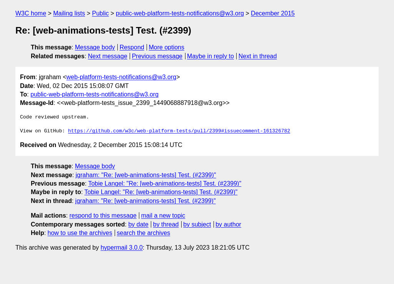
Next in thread (258, 56)
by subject (197, 224)
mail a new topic (163, 215)
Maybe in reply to (210, 56)
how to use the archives (80, 233)
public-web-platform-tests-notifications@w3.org (180, 13)
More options (167, 47)
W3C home (30, 13)
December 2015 (273, 13)
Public (100, 13)
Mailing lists (69, 13)
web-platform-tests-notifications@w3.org (121, 77)
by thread (166, 224)
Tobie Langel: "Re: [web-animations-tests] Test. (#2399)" (164, 183)
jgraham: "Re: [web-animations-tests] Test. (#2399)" (146, 175)
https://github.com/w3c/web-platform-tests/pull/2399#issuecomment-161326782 (179, 131)
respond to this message (102, 215)
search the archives (143, 233)
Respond (132, 47)
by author (228, 224)
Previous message (157, 56)
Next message (107, 56)
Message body (95, 47)
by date (138, 224)
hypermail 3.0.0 (121, 247)
